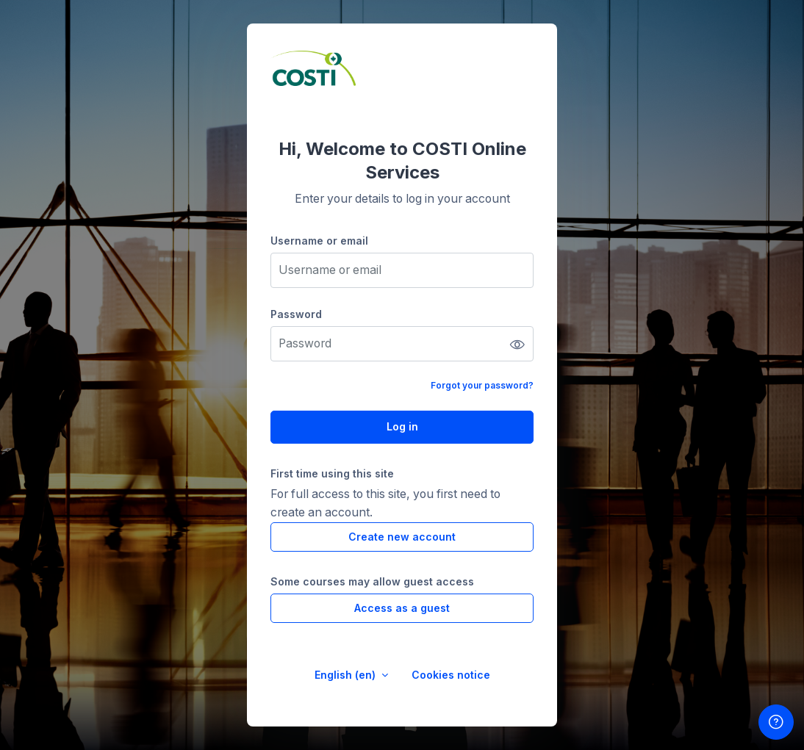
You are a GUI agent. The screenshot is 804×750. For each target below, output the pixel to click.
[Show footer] (776, 722)
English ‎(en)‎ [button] (346, 674)
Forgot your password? (482, 385)
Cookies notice (451, 674)
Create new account (402, 536)
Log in (402, 426)
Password (296, 314)
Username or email (319, 240)
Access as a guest (402, 608)
